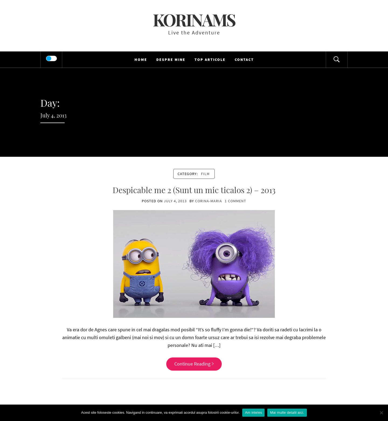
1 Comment (235, 201)
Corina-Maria (208, 201)
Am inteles (253, 412)
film (205, 173)
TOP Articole (210, 59)
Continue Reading (194, 364)
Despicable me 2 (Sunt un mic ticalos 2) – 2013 (194, 190)
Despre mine (170, 59)
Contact (244, 59)
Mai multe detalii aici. (287, 412)
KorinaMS (194, 19)
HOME (140, 59)
